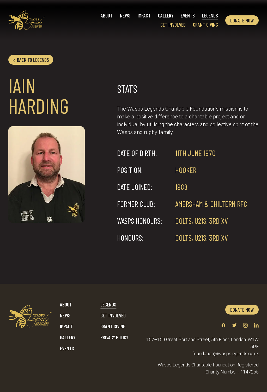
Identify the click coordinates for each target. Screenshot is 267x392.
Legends (210, 15)
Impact (144, 15)
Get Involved (173, 24)
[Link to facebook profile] (223, 325)
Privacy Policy (114, 337)
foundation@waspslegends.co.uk (225, 353)
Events (188, 15)
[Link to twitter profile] (234, 325)
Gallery (165, 15)
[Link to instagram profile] (245, 325)
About (107, 15)
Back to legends (31, 60)
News (125, 15)
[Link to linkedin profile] (256, 325)
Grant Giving (205, 24)
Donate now (242, 20)
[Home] (26, 20)
